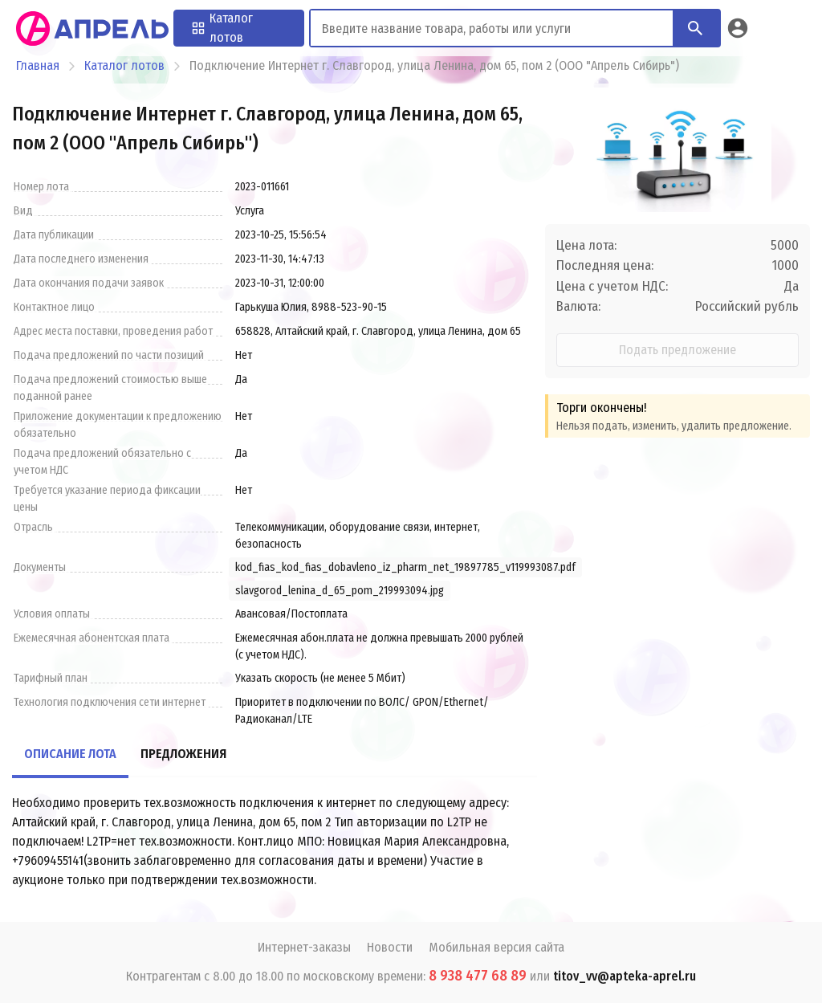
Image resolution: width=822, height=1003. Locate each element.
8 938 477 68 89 (478, 976)
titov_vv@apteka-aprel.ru (624, 976)
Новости (390, 947)
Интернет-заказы (304, 947)
